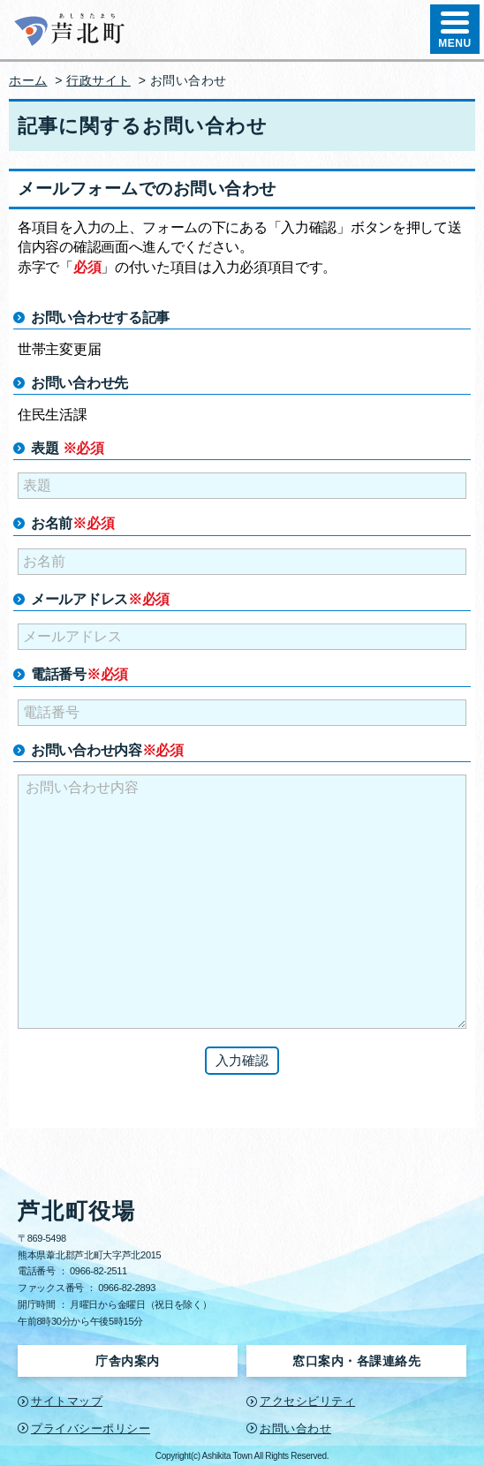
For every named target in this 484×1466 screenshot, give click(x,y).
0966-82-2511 (98, 1271)
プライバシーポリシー (90, 1428)
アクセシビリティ (307, 1401)
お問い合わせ (295, 1428)
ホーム (28, 80)
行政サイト (98, 80)
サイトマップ (66, 1401)
